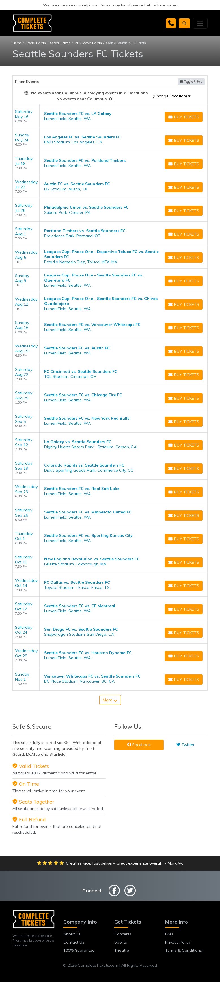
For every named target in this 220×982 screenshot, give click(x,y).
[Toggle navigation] (200, 23)
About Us (72, 934)
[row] (110, 116)
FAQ (169, 934)
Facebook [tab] (139, 744)
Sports (120, 942)
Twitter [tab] (185, 744)
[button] (184, 23)
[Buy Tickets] (184, 117)
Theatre (121, 950)
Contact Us (73, 942)
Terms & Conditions (183, 950)
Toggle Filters (191, 82)
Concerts (122, 934)
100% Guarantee (78, 950)
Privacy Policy (177, 942)
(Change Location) (171, 96)
